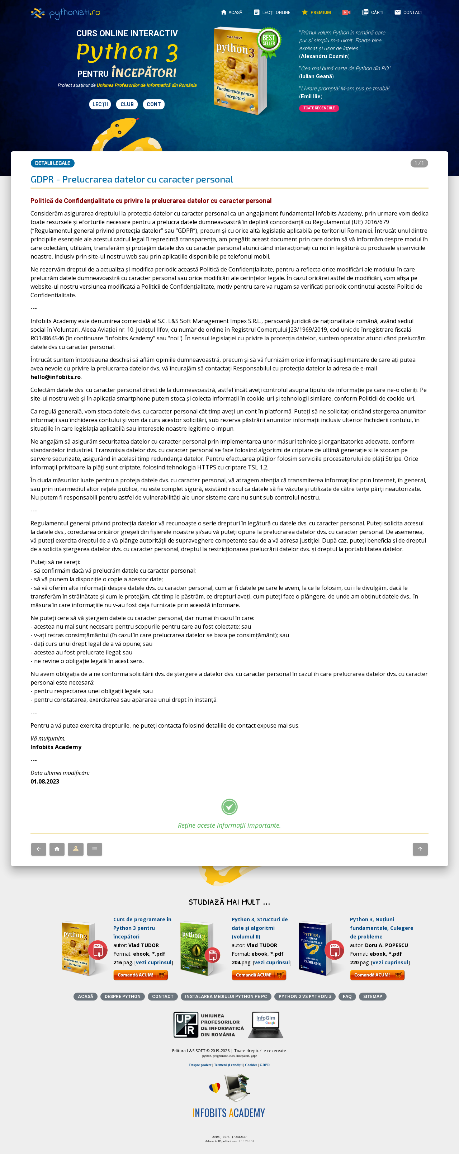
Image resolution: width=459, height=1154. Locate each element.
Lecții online (271, 12)
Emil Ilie (311, 96)
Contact (408, 12)
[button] (38, 849)
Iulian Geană (316, 76)
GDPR (265, 1065)
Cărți (372, 12)
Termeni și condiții (228, 1065)
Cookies (251, 1065)
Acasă (231, 12)
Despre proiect (200, 1065)
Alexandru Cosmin (324, 56)
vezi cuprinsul (153, 962)
